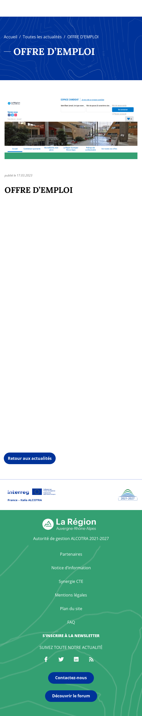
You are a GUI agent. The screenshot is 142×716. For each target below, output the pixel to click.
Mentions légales (71, 595)
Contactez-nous (71, 677)
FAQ (71, 622)
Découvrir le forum (71, 696)
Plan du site (71, 608)
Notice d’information (71, 568)
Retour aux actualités (30, 458)
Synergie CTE (71, 581)
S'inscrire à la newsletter (71, 635)
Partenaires (71, 554)
